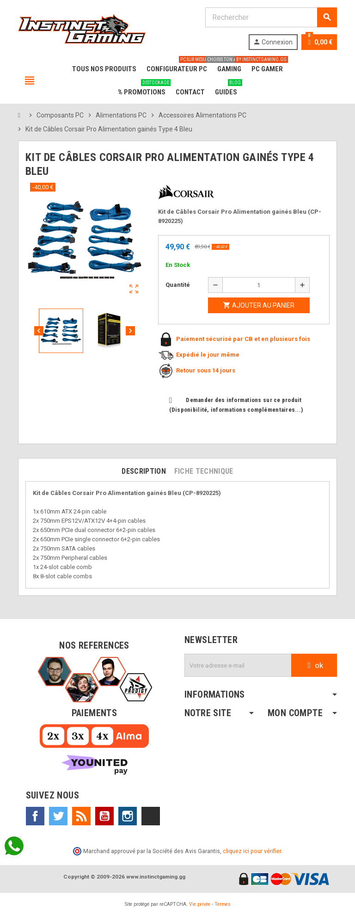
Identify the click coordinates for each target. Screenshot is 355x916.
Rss (81, 816)
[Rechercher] (271, 17)
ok (314, 665)
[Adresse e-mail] (238, 665)
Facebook (35, 816)
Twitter (58, 816)
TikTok (150, 816)
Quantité (177, 284)
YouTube (104, 816)
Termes (222, 904)
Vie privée (199, 904)
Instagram (127, 816)
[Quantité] (258, 285)
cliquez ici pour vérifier (252, 851)
